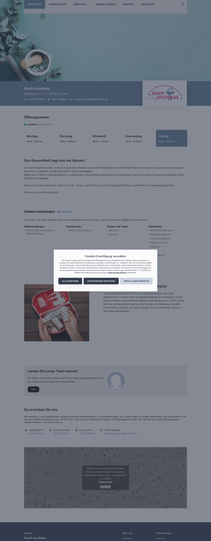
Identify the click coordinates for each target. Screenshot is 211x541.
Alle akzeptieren (70, 281)
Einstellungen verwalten (136, 281)
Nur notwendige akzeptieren (101, 281)
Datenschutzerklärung (117, 273)
